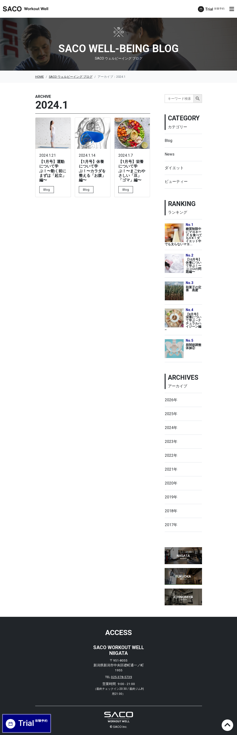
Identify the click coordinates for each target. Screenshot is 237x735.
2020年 (171, 483)
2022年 (171, 455)
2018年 (171, 511)
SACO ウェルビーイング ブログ (70, 76)
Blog (168, 140)
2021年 (171, 469)
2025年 (171, 414)
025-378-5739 (121, 677)
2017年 (171, 525)
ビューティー (176, 181)
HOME (39, 76)
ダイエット (174, 168)
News (169, 154)
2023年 (171, 441)
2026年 (171, 400)
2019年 (171, 497)
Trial (216, 9)
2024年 (171, 427)
